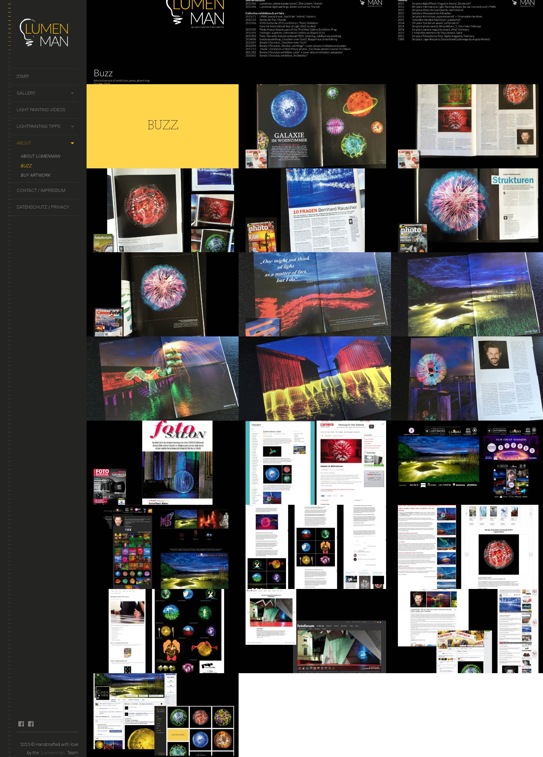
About (24, 143)
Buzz (26, 165)
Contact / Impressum (41, 190)
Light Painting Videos (41, 109)
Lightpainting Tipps (38, 126)
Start (23, 76)
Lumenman (53, 752)
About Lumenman (40, 156)
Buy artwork (36, 175)
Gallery (26, 93)
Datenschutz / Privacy (43, 207)
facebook (21, 724)
